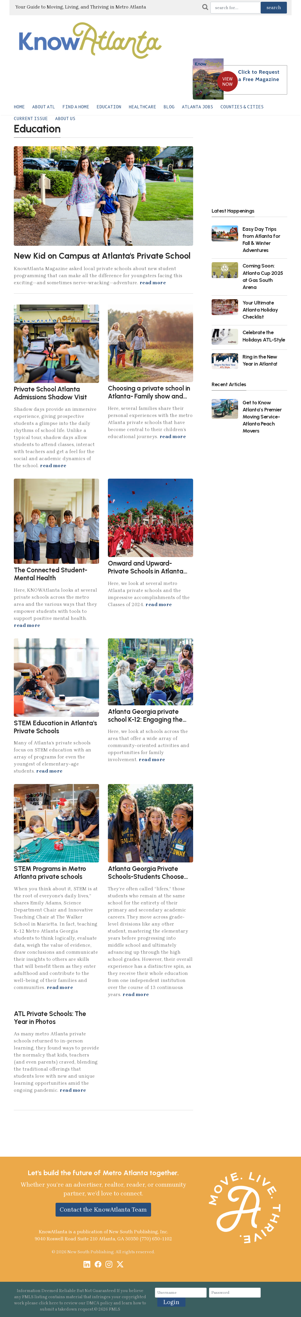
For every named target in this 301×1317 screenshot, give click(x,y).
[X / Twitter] (120, 1265)
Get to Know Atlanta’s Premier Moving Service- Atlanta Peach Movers (262, 416)
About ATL (43, 107)
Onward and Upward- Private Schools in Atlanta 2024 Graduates (145, 571)
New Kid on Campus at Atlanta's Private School (102, 256)
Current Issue (31, 118)
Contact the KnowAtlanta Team (103, 1209)
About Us (65, 118)
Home (19, 107)
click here (48, 1303)
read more (153, 282)
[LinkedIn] (86, 1265)
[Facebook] (98, 1265)
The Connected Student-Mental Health (50, 574)
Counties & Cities (242, 107)
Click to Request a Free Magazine (259, 76)
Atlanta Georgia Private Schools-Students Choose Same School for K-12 (146, 877)
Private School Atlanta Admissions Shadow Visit (50, 393)
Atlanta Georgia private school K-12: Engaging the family (145, 719)
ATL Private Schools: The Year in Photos (50, 1018)
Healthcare (142, 107)
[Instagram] (109, 1265)
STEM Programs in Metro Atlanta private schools (50, 873)
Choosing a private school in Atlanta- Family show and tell (149, 396)
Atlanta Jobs (197, 107)
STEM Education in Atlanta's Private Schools (55, 727)
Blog (168, 107)
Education (109, 107)
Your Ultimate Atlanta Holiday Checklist (260, 310)
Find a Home (76, 107)
